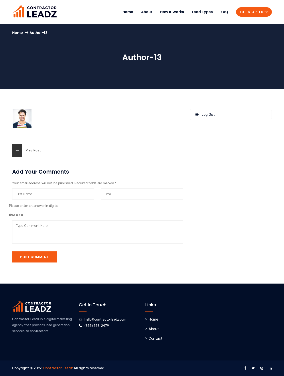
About (146, 11)
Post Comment (34, 257)
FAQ (224, 11)
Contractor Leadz (58, 368)
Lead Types (202, 11)
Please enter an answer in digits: (33, 206)
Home (127, 11)
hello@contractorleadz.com (105, 319)
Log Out (205, 115)
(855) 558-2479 (97, 326)
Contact (155, 338)
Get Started (254, 12)
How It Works (172, 11)
